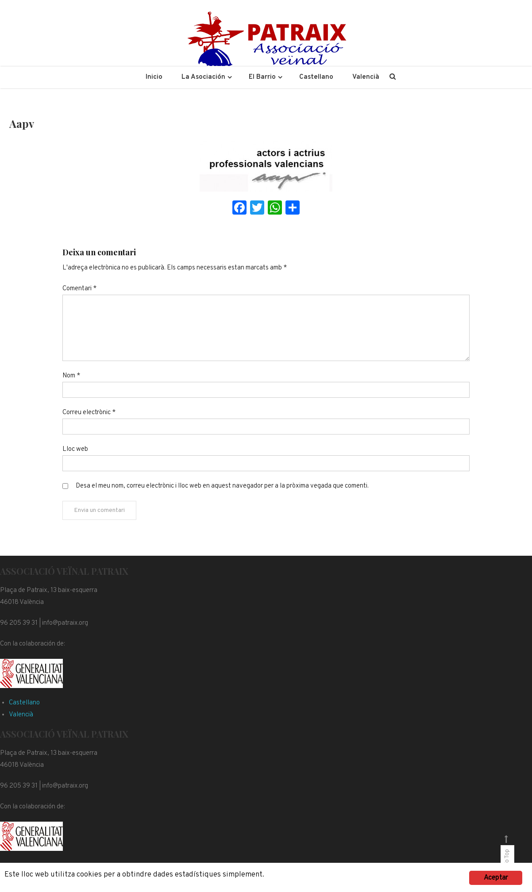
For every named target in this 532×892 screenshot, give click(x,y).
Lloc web (75, 449)
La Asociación (203, 77)
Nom (71, 376)
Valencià (365, 77)
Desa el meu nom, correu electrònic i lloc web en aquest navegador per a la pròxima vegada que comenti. (222, 486)
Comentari (79, 289)
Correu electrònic (89, 412)
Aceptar (496, 877)
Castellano (316, 77)
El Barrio (262, 77)
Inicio (154, 77)
